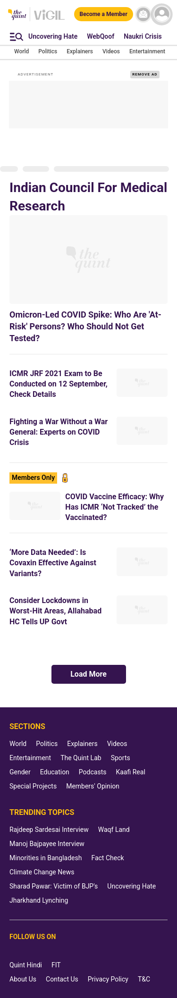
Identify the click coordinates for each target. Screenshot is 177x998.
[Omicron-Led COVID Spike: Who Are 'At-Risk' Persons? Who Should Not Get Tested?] (88, 259)
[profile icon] (161, 14)
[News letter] (143, 14)
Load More (88, 674)
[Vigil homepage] (49, 19)
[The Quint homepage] (17, 15)
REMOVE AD (144, 74)
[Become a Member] (103, 14)
